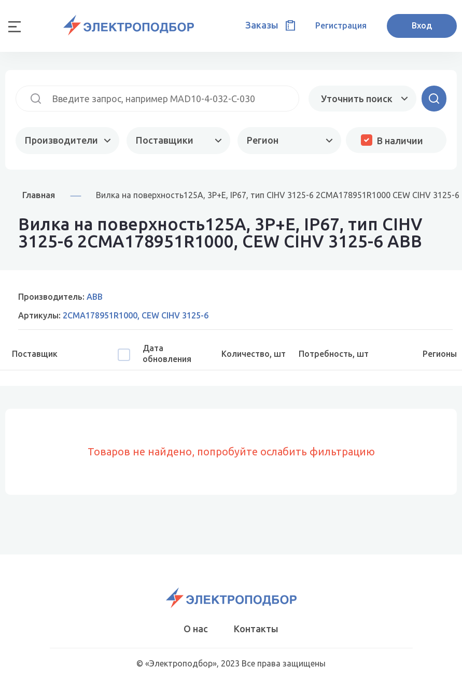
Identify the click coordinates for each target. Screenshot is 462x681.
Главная (38, 195)
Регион (262, 140)
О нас (196, 628)
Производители (61, 140)
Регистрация (341, 25)
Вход (422, 25)
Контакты (256, 628)
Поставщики (164, 140)
